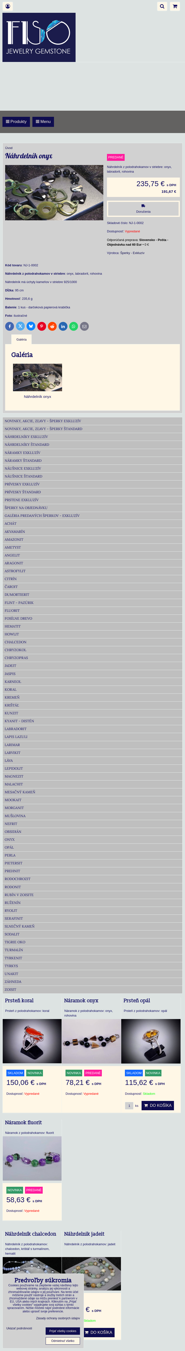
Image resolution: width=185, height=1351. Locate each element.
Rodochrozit (17, 879)
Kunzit (11, 713)
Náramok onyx (81, 1001)
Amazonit (14, 539)
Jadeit (10, 665)
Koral (10, 689)
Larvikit (12, 753)
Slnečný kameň (20, 926)
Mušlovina (15, 816)
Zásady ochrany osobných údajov (58, 1318)
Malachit (14, 784)
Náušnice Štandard (23, 476)
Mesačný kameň (20, 792)
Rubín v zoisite (19, 895)
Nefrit (11, 824)
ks (131, 1106)
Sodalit (12, 934)
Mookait (13, 800)
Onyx (9, 839)
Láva (9, 760)
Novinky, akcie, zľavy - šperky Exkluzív (43, 421)
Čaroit (11, 587)
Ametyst (13, 547)
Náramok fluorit (23, 1123)
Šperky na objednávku (26, 508)
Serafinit (14, 918)
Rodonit (13, 887)
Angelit (12, 555)
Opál (9, 847)
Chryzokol (15, 650)
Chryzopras (16, 658)
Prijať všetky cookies (62, 1331)
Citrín (11, 579)
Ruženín (13, 903)
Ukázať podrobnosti (19, 1328)
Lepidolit (14, 768)
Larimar (12, 745)
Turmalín (14, 950)
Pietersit (13, 863)
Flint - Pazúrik (19, 602)
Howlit (12, 634)
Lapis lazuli (16, 737)
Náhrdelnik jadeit (84, 1234)
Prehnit (12, 871)
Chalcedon (15, 642)
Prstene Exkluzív (22, 500)
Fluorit (12, 610)
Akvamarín (15, 531)
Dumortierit (17, 594)
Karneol (13, 681)
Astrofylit (15, 571)
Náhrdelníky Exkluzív (26, 437)
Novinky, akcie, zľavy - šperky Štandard (43, 429)
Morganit (14, 808)
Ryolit (11, 910)
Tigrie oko (15, 942)
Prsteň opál (137, 1001)
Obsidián (13, 831)
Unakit (11, 974)
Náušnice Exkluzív (23, 468)
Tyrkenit (13, 958)
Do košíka (158, 1105)
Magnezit (14, 776)
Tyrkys (11, 966)
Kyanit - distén (19, 721)
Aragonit (14, 563)
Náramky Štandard (23, 460)
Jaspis (10, 674)
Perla (10, 855)
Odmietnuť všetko (63, 1341)
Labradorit (15, 729)
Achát (10, 523)
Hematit (13, 626)
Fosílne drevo (18, 618)
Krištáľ (12, 705)
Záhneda (13, 981)
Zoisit (10, 989)
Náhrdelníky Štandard (27, 444)
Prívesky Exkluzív (22, 484)
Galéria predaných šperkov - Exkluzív (42, 515)
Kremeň (12, 697)
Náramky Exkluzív (22, 452)
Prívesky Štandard (23, 492)
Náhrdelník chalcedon (30, 1234)
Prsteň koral (19, 1001)
